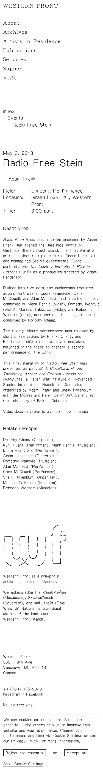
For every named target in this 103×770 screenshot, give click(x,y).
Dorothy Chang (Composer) (28, 440)
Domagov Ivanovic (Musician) (29, 461)
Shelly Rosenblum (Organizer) (30, 477)
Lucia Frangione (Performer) (30, 450)
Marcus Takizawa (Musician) (30, 483)
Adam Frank (22, 178)
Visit (9, 78)
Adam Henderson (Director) (28, 456)
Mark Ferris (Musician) (73, 445)
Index (9, 111)
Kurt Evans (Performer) (25, 445)
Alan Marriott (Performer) (28, 467)
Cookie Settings (28, 764)
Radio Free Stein (32, 124)
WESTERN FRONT (31, 6)
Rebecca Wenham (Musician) (29, 488)
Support (14, 69)
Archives (15, 32)
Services (14, 59)
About (11, 23)
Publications (20, 50)
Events (15, 118)
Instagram (12, 694)
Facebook (34, 694)
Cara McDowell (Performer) (29, 472)
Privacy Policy (24, 741)
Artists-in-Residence (32, 41)
